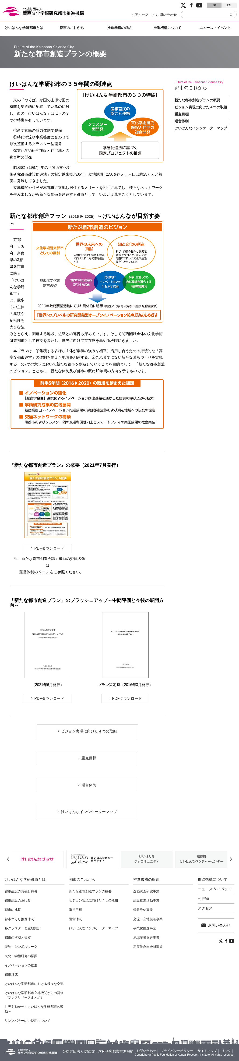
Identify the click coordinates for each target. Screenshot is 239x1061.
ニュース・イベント (215, 28)
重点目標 (88, 758)
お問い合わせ (166, 15)
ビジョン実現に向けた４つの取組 (89, 731)
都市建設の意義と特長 (21, 891)
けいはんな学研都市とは (24, 28)
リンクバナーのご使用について (27, 1020)
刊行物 (203, 899)
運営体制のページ (34, 572)
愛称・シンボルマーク (21, 946)
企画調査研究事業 (146, 891)
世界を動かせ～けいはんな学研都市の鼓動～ (34, 1009)
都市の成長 (13, 910)
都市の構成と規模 (18, 937)
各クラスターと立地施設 (23, 928)
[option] (37, 859)
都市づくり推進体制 (19, 919)
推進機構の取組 (119, 28)
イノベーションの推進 (21, 965)
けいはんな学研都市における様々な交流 (34, 984)
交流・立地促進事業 (148, 919)
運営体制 (88, 785)
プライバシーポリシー (177, 1051)
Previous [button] (8, 859)
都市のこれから (72, 28)
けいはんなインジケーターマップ (89, 812)
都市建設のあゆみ (18, 900)
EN (229, 5)
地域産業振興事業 (146, 937)
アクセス (142, 15)
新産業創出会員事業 (148, 946)
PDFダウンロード (49, 548)
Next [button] (230, 859)
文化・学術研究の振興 (21, 956)
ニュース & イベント (215, 889)
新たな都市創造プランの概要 (197, 100)
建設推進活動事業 (146, 900)
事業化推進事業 (144, 928)
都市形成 (11, 974)
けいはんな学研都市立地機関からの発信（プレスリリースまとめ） (34, 995)
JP (214, 5)
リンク (226, 1051)
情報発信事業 (143, 910)
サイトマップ (207, 1051)
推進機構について (167, 28)
